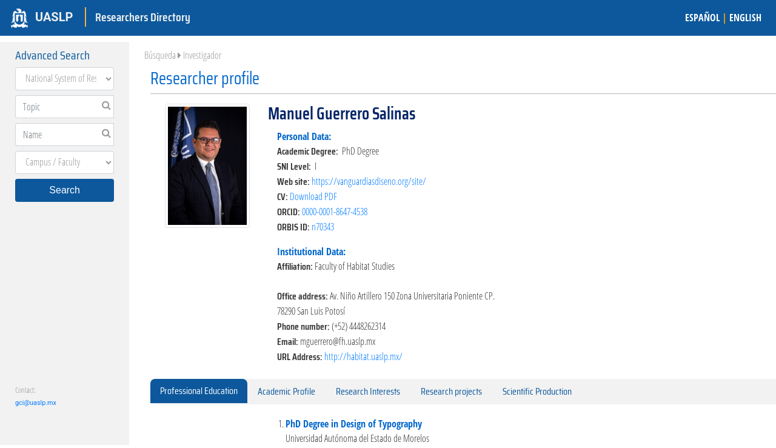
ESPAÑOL (702, 17)
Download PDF (313, 196)
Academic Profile (286, 391)
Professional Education (199, 390)
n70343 (323, 226)
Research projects (451, 391)
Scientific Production (537, 391)
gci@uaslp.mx (35, 403)
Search (64, 190)
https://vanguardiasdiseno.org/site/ (369, 181)
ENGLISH (745, 17)
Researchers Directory (142, 17)
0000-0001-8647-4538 (334, 211)
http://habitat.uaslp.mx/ (363, 356)
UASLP (54, 17)
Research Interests (368, 391)
